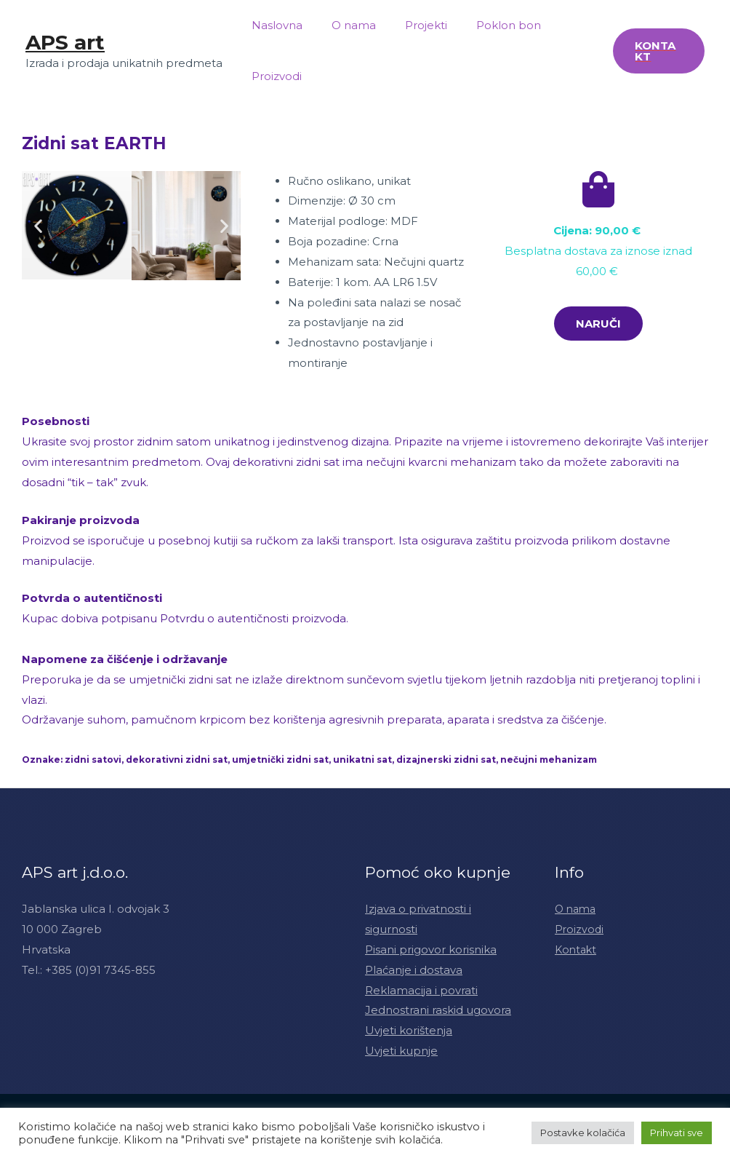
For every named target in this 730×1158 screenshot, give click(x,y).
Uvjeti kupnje (401, 1051)
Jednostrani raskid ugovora (438, 1010)
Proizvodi (273, 76)
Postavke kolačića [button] (582, 1132)
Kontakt (577, 949)
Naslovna (273, 25)
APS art (65, 42)
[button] (598, 323)
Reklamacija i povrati (421, 990)
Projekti (408, 25)
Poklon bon (483, 25)
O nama (343, 25)
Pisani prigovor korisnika (431, 949)
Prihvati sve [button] (676, 1132)
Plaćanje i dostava (413, 970)
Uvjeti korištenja (408, 1030)
